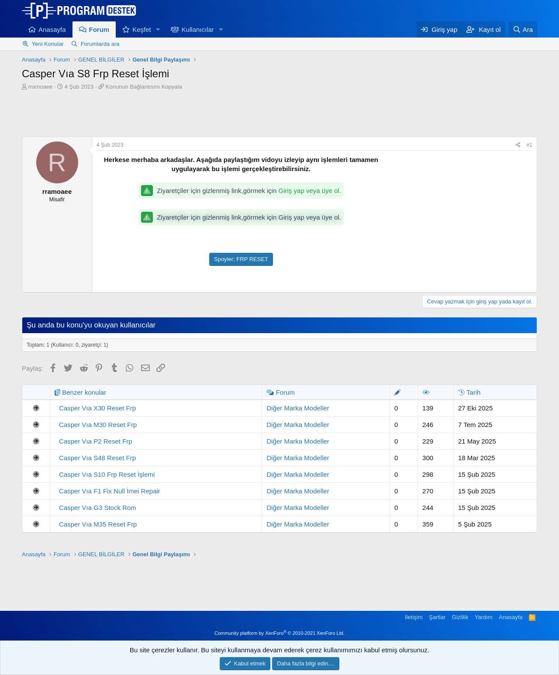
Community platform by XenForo (279, 633)
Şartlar (437, 617)
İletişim (413, 617)
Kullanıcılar (198, 29)
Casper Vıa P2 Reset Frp (95, 441)
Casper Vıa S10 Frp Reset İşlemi (107, 474)
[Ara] (522, 29)
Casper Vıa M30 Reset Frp (98, 424)
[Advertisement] (279, 114)
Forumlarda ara (100, 44)
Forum (99, 29)
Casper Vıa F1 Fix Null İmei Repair (109, 491)
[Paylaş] (518, 145)
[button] (158, 29)
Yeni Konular (48, 44)
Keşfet (141, 29)
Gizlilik (460, 617)
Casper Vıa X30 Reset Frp (97, 408)
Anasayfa (52, 29)
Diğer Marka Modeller (297, 408)
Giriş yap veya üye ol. (310, 190)
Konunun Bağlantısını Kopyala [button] (144, 86)
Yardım (484, 617)
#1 (529, 145)
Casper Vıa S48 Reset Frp (97, 457)
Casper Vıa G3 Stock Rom (97, 507)
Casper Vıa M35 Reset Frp (98, 524)
